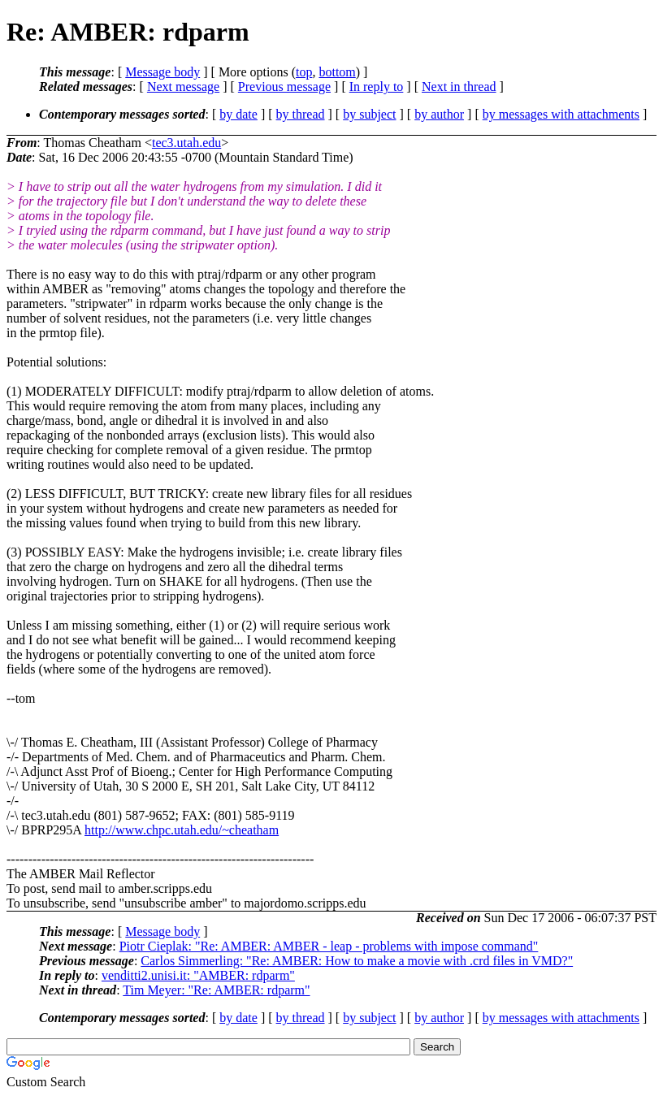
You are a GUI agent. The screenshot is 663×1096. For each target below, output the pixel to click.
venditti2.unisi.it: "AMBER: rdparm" (198, 975)
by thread (300, 114)
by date (238, 114)
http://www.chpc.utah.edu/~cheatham (181, 830)
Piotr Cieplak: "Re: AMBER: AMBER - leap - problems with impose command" (329, 946)
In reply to (376, 86)
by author (439, 114)
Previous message (284, 86)
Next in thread (459, 86)
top (304, 72)
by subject (369, 114)
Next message (183, 86)
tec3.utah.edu (186, 142)
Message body (162, 72)
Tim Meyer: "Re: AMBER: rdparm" (216, 990)
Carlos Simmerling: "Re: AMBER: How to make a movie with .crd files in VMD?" (357, 961)
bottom (336, 72)
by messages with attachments (561, 114)
